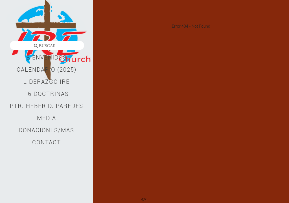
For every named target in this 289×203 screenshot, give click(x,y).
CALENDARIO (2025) (46, 69)
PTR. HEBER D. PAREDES (46, 106)
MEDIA (46, 118)
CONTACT (46, 142)
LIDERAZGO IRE (46, 81)
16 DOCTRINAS (46, 94)
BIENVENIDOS (46, 57)
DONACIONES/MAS (46, 130)
